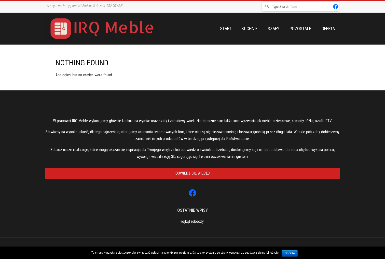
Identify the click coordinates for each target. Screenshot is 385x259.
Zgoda (289, 253)
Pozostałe (300, 28)
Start (226, 28)
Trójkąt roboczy (191, 221)
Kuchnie (250, 28)
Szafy (273, 28)
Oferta (328, 28)
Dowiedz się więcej (192, 173)
